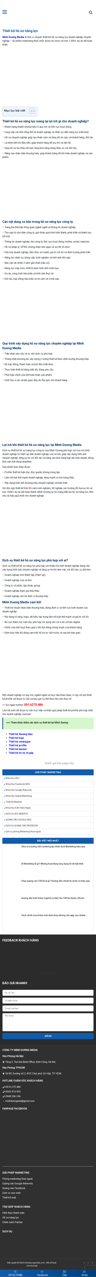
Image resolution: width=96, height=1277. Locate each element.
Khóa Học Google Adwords (19, 790)
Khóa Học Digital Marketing (19, 796)
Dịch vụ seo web (11, 1192)
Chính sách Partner (12, 1222)
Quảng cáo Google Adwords (17, 1183)
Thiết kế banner (18, 749)
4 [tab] (49, 973)
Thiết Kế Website (14, 802)
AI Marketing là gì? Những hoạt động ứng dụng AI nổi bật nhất (52, 863)
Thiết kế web (9, 1197)
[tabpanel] (25, 958)
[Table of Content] (32, 111)
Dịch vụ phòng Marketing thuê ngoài (23, 831)
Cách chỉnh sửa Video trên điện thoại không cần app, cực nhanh (53, 915)
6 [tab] (55, 973)
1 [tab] (40, 973)
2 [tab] (43, 973)
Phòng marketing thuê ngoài (17, 1178)
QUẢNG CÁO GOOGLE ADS (18, 819)
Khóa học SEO (12, 778)
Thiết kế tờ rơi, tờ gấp (21, 752)
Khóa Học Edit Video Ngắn (18, 808)
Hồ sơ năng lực (10, 1217)
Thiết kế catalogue (20, 741)
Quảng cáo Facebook (13, 1188)
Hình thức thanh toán (13, 1212)
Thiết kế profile (18, 745)
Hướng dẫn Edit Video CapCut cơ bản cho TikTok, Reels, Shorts (52, 898)
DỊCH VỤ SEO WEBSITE (17, 813)
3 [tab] (46, 973)
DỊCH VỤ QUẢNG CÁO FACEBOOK (22, 825)
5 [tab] (52, 973)
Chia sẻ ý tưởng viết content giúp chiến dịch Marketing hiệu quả (53, 846)
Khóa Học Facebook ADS (18, 784)
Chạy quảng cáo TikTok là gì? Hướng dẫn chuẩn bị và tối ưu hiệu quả (55, 881)
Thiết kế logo (16, 737)
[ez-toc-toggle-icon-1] (30, 111)
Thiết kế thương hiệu (21, 734)
